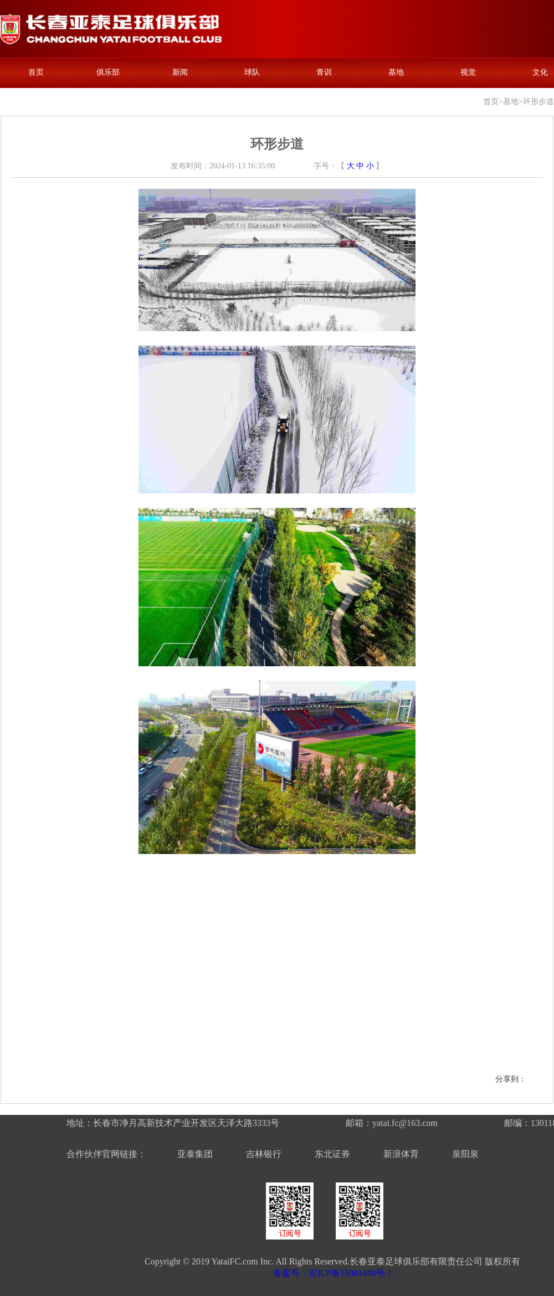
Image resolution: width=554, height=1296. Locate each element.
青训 (324, 72)
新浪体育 (401, 1154)
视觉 (468, 72)
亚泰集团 (195, 1154)
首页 (36, 72)
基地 (396, 72)
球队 (252, 72)
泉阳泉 (465, 1154)
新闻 (180, 72)
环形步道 (538, 101)
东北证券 (332, 1154)
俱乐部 (108, 72)
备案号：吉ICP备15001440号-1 (332, 1273)
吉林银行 (263, 1154)
